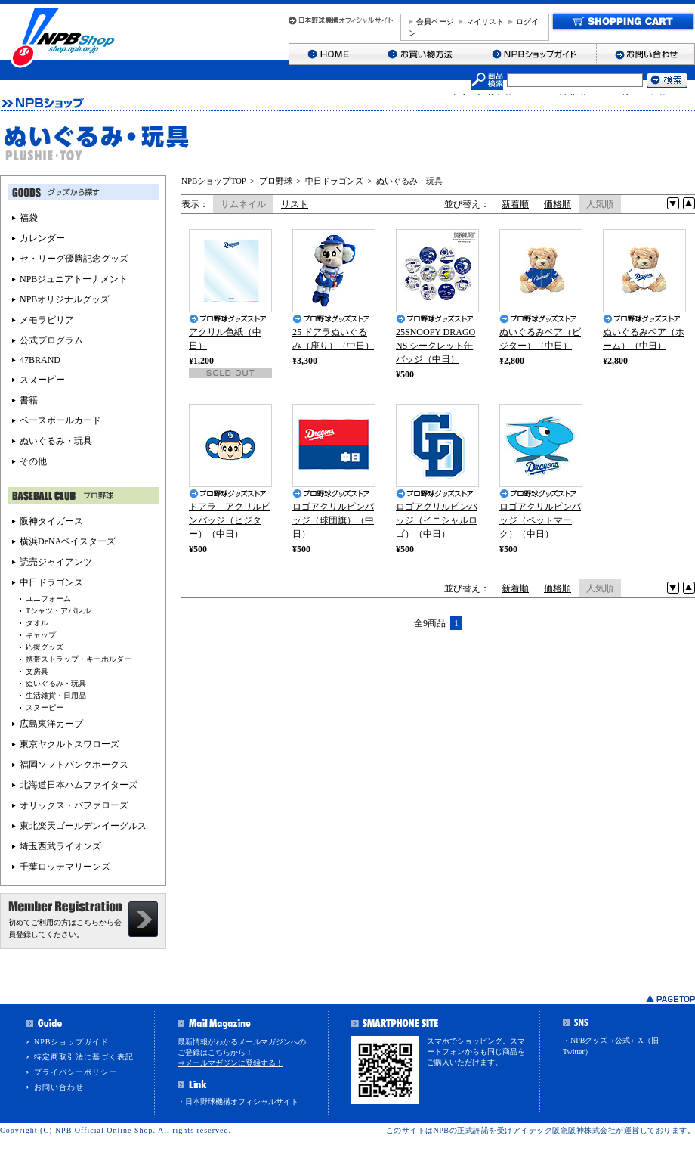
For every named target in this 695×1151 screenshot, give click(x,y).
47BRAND (40, 360)
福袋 (29, 218)
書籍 (29, 400)
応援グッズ (44, 647)
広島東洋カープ (51, 723)
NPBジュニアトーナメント (74, 279)
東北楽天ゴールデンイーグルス (83, 826)
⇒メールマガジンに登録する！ (230, 1063)
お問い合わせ (59, 1087)
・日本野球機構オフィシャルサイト (238, 1101)
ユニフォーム (48, 598)
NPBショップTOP (213, 180)
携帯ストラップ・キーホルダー (78, 659)
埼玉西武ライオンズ (60, 846)
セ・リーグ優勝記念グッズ (74, 258)
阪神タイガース (51, 521)
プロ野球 (275, 180)
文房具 (37, 671)
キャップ (41, 635)
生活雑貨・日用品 (56, 695)
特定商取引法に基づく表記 (84, 1057)
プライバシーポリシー (75, 1072)
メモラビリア (47, 320)
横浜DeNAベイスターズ (68, 541)
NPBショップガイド (71, 1042)
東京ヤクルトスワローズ (69, 744)
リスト (294, 204)
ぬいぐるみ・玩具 (409, 180)
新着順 (515, 204)
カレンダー (42, 238)
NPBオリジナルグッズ (65, 299)
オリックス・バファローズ (74, 805)
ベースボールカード (60, 420)
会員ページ (435, 21)
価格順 (557, 204)
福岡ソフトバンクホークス (74, 764)
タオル (37, 623)
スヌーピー (42, 379)
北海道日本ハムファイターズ (78, 785)
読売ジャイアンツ (56, 562)
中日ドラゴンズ (334, 180)
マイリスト (485, 21)
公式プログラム (51, 340)
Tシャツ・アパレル (58, 611)
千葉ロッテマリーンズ (65, 866)
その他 (33, 461)
